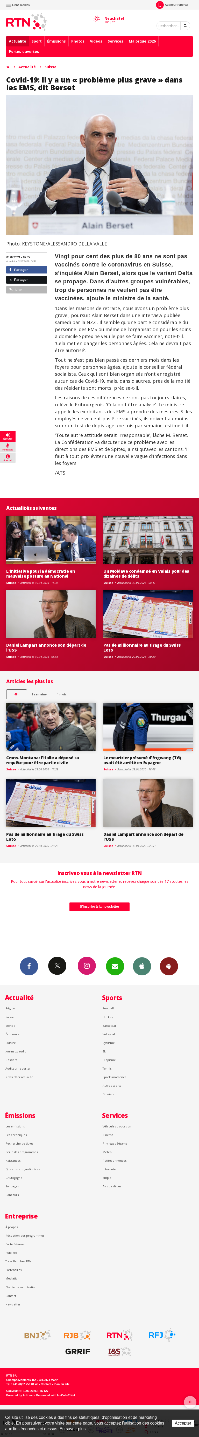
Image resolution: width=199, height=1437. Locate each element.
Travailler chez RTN (18, 1261)
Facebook (29, 966)
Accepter (183, 1423)
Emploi (107, 1177)
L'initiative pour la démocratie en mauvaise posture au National (40, 573)
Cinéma (108, 1135)
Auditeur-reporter (172, 5)
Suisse (50, 66)
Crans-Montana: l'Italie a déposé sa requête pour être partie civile (42, 760)
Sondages (12, 1186)
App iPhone (142, 966)
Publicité (11, 1252)
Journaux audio (15, 1051)
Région (10, 1008)
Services (115, 41)
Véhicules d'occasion (117, 1126)
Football (108, 1008)
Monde (10, 1025)
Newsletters (115, 966)
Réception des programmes (24, 1235)
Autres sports (112, 1085)
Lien (15, 290)
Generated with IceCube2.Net (55, 1395)
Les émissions (15, 1126)
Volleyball (109, 1034)
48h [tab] (16, 694)
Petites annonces (114, 1160)
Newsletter (12, 1304)
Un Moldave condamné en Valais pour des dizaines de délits (146, 573)
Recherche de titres (19, 1143)
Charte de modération (21, 1287)
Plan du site (61, 1384)
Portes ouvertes (24, 51)
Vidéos (96, 41)
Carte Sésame (15, 1244)
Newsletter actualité (19, 1077)
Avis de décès (112, 1186)
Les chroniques (16, 1135)
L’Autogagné (13, 1177)
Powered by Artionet (19, 1395)
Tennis (107, 1068)
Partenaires (13, 1269)
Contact (10, 1295)
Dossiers (11, 1060)
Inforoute (109, 1169)
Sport (37, 41)
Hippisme (109, 1060)
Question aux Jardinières (22, 1169)
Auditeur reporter (18, 1068)
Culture (10, 1042)
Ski (104, 1051)
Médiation (12, 1278)
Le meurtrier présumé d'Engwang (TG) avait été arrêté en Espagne (142, 760)
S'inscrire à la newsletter (99, 906)
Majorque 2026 (142, 41)
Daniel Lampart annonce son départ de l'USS (46, 647)
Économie (12, 1034)
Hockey (108, 1017)
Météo (107, 1152)
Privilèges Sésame (115, 1143)
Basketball (110, 1025)
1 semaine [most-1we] (39, 694)
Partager (18, 270)
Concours (12, 1194)
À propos (11, 1227)
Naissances (12, 1160)
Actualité (17, 41)
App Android (169, 966)
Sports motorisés (114, 1077)
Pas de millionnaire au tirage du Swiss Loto (142, 647)
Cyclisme (109, 1042)
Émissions (56, 41)
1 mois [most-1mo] (62, 694)
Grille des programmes (21, 1152)
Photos (77, 41)
